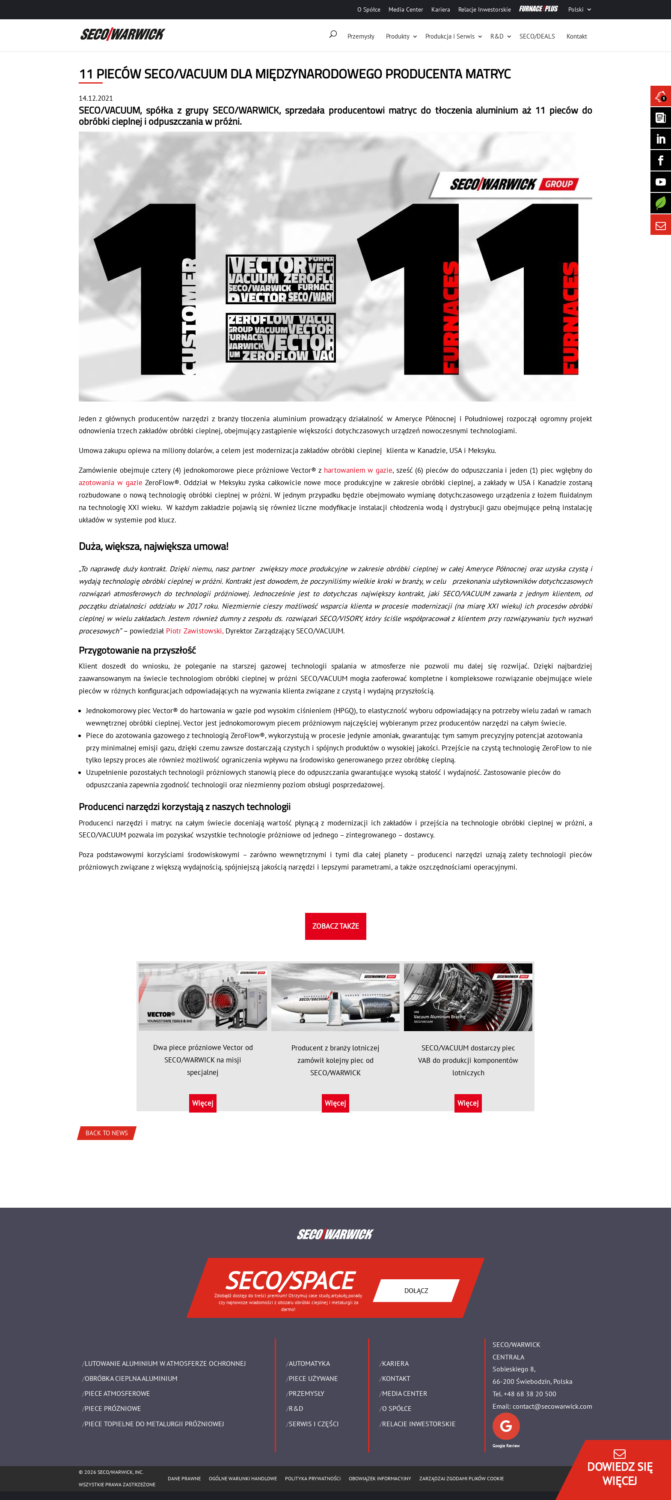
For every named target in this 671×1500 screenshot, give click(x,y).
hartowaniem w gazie (356, 470)
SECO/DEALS (537, 36)
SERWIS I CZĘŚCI (314, 1423)
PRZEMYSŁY (306, 1393)
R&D (497, 36)
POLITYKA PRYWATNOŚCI (313, 1478)
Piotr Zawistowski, (194, 631)
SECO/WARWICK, (247, 110)
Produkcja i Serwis (450, 36)
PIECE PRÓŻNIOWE (113, 1408)
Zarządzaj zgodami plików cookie (461, 1478)
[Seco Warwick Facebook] (660, 160)
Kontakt (577, 36)
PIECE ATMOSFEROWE (117, 1393)
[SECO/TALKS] (660, 181)
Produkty (398, 36)
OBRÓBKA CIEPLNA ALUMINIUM (131, 1378)
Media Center (406, 9)
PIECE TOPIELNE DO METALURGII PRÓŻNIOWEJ (154, 1423)
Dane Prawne (184, 1478)
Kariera (440, 9)
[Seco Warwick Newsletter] (660, 117)
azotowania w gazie (111, 482)
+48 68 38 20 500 (530, 1393)
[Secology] (660, 203)
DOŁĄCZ (416, 1290)
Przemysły (360, 36)
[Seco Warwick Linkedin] (660, 139)
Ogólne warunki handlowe (243, 1478)
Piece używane (313, 1378)
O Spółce (368, 9)
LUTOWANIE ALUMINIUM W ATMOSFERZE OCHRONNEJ (165, 1363)
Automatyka (309, 1363)
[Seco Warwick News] (660, 96)
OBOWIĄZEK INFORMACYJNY (380, 1478)
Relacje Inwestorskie (484, 9)
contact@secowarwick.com (552, 1406)
